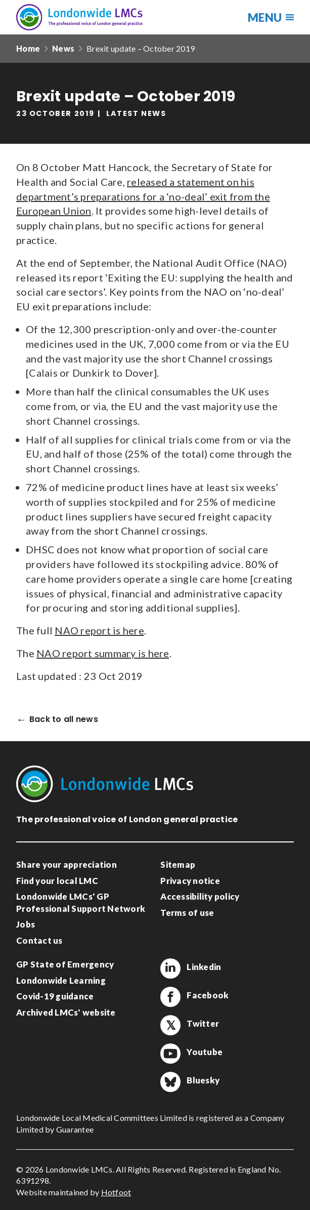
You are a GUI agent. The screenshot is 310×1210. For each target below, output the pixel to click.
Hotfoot (116, 1192)
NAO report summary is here (102, 653)
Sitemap (177, 864)
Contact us (39, 940)
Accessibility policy (199, 896)
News (63, 48)
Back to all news (63, 719)
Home (28, 48)
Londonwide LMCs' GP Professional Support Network (80, 902)
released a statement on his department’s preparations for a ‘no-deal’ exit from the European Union (143, 196)
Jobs (25, 924)
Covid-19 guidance (55, 996)
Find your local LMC (57, 880)
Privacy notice (190, 880)
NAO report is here (99, 630)
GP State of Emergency (65, 964)
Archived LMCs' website (66, 1012)
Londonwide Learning (61, 980)
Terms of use (187, 912)
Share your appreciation (66, 864)
